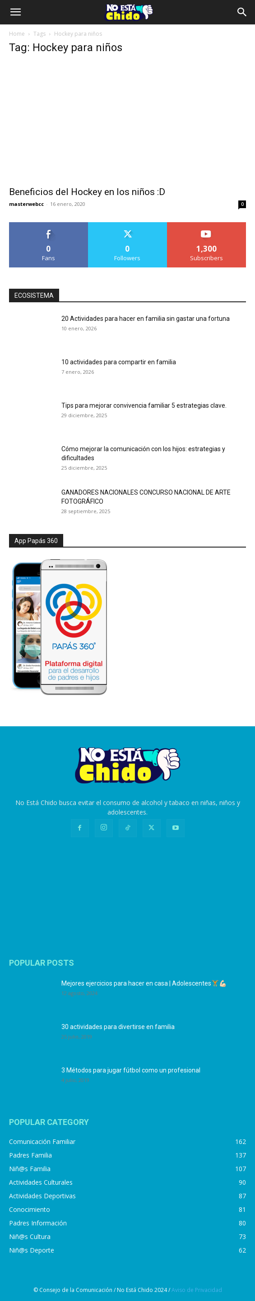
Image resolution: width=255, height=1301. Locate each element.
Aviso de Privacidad (197, 1290)
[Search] (242, 12)
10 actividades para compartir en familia (118, 362)
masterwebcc (26, 203)
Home (17, 34)
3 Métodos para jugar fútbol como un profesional (130, 1070)
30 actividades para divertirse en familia (118, 1026)
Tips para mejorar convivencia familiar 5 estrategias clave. (144, 405)
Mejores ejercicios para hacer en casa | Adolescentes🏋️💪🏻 (144, 983)
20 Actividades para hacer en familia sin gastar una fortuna (145, 318)
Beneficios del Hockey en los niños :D (87, 191)
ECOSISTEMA (34, 295)
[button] (15, 12)
